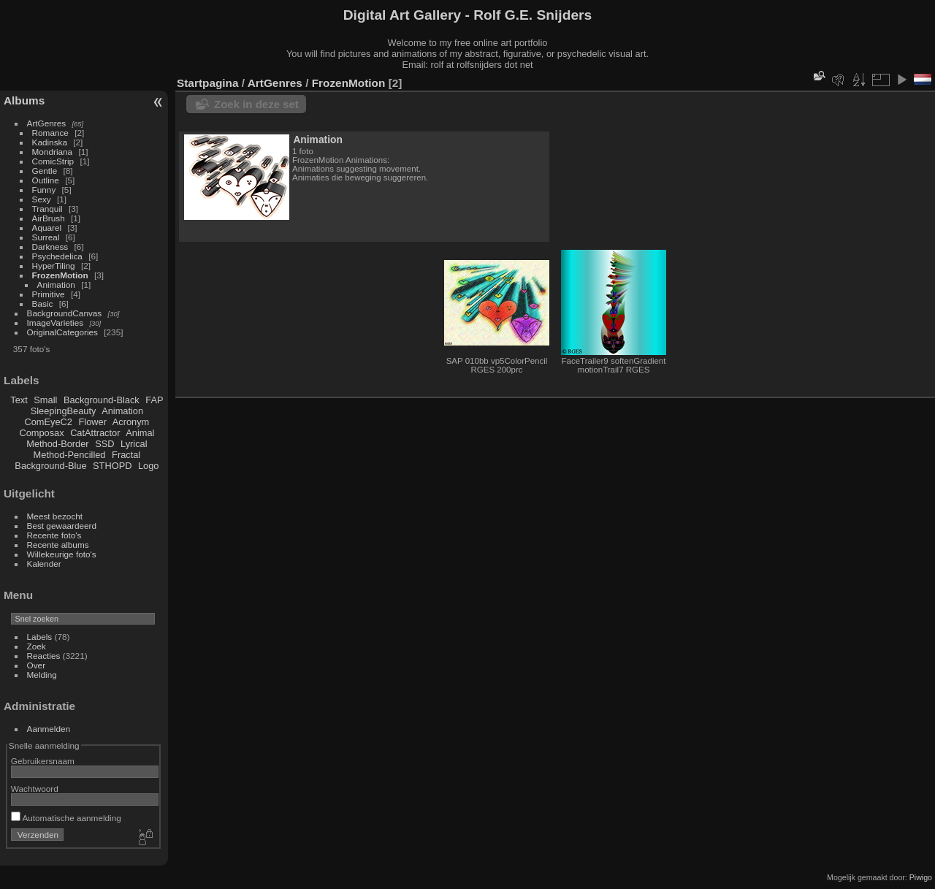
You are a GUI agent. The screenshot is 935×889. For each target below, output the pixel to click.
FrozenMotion (60, 275)
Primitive (48, 294)
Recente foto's (54, 535)
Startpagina (208, 83)
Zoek (36, 646)
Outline (45, 180)
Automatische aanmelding (66, 818)
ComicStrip (53, 161)
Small (45, 399)
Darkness (50, 246)
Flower (93, 421)
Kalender (44, 563)
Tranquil (47, 208)
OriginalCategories (62, 332)
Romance (50, 132)
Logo (148, 465)
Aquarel (47, 227)
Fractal (126, 454)
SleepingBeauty (63, 410)
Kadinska (49, 142)
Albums (24, 100)
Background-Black (102, 399)
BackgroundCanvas (64, 313)
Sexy (41, 199)
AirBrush (48, 218)
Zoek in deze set (256, 104)
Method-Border (57, 443)
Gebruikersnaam (43, 761)
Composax (41, 432)
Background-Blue (50, 465)
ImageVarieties (55, 322)
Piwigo (920, 877)
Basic (42, 303)
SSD (104, 443)
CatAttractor (95, 432)
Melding (42, 674)
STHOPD (112, 465)
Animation (56, 284)
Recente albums (58, 544)
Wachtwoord (34, 788)
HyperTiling (53, 265)
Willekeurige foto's (61, 554)
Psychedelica (57, 256)
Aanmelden (49, 728)
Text (18, 399)
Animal (140, 432)
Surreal (46, 237)
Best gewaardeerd (62, 525)
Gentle (45, 170)
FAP (154, 399)
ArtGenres (46, 123)
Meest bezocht (55, 516)
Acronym (131, 421)
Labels (40, 636)
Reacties (44, 655)
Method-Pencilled (70, 454)
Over (36, 665)
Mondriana (52, 151)
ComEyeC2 (48, 421)
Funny (44, 189)
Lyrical (134, 443)
